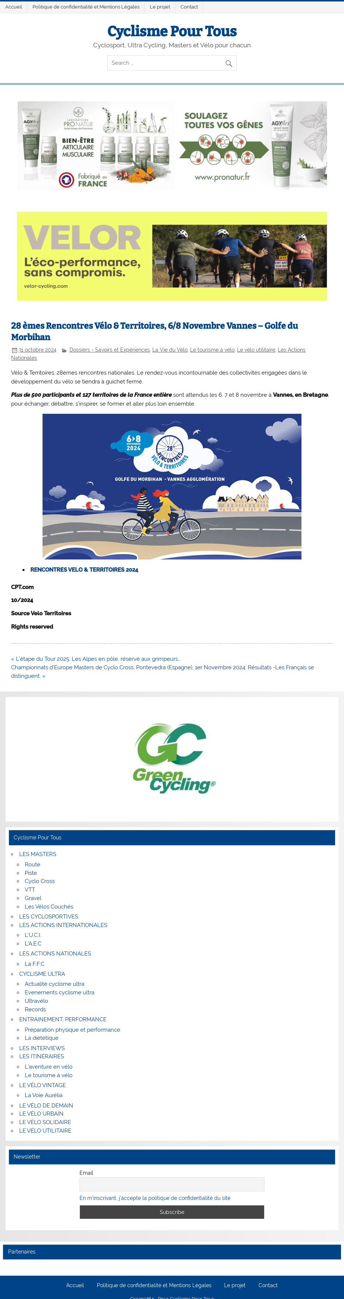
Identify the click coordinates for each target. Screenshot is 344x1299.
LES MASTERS (37, 854)
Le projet (160, 7)
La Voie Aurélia (44, 1095)
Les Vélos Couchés (49, 906)
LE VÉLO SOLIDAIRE (45, 1122)
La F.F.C (34, 964)
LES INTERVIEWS (42, 1048)
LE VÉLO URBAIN (41, 1113)
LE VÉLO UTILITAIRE (45, 1130)
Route (32, 864)
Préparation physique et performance (72, 1029)
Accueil (13, 7)
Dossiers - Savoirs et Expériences (110, 350)
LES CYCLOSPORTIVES (48, 916)
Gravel (33, 898)
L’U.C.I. (33, 935)
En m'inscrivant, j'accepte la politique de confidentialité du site (155, 1198)
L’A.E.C (33, 943)
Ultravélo (36, 1001)
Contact (189, 7)
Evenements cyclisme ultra (59, 992)
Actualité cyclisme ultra (54, 984)
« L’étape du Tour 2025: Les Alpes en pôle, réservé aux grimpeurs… (96, 659)
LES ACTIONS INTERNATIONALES (63, 925)
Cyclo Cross (40, 881)
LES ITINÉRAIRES (41, 1056)
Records (35, 1009)
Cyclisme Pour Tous (172, 31)
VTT (30, 889)
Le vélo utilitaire (256, 350)
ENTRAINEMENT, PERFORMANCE (63, 1019)
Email (86, 1173)
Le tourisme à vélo (212, 350)
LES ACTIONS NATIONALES (55, 953)
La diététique (41, 1038)
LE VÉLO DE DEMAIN (46, 1105)
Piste (31, 873)
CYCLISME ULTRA (42, 974)
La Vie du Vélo (170, 350)
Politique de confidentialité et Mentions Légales (86, 7)
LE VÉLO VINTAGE (42, 1085)
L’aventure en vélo (48, 1066)
